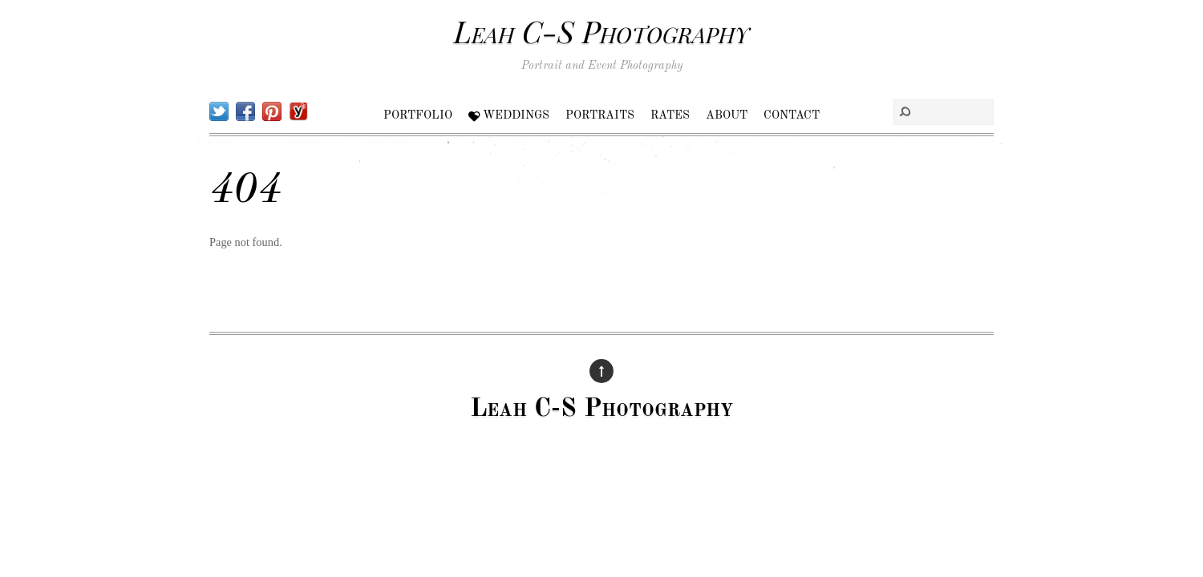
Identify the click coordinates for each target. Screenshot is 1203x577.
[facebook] (245, 111)
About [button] (726, 115)
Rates (670, 115)
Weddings (508, 115)
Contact (792, 115)
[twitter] (219, 111)
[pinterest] (272, 111)
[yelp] (298, 111)
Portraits (599, 115)
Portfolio (417, 115)
